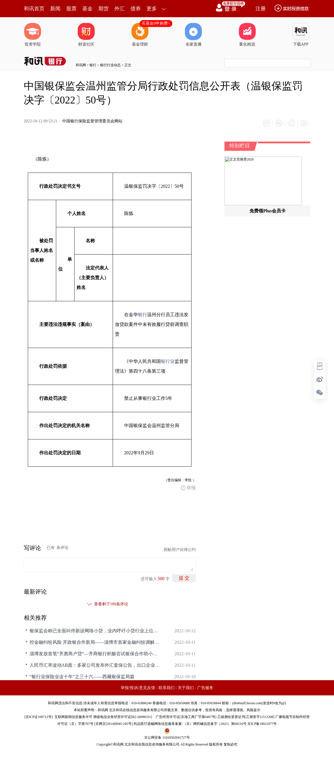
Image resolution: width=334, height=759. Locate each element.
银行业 (168, 361)
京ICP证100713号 (39, 717)
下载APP (300, 34)
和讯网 (81, 65)
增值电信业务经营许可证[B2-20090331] (122, 717)
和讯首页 (34, 8)
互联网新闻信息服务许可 (73, 717)
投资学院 (32, 34)
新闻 (55, 8)
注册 (260, 8)
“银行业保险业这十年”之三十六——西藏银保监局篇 (82, 676)
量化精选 (247, 34)
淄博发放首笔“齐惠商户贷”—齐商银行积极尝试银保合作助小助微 (95, 653)
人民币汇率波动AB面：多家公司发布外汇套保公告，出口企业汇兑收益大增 (95, 665)
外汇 (119, 8)
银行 (92, 65)
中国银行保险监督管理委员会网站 (92, 121)
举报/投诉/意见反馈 (138, 688)
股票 (71, 8)
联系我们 (167, 688)
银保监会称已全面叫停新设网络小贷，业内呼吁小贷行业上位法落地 (95, 630)
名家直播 (193, 34)
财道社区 (86, 34)
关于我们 (186, 688)
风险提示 (253, 710)
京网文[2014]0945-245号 (113, 724)
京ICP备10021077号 (262, 724)
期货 (103, 8)
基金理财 (140, 34)
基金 (87, 8)
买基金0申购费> (156, 23)
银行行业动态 (110, 65)
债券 (135, 8)
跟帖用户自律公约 (180, 549)
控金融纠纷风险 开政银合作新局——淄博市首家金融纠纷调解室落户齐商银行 (95, 642)
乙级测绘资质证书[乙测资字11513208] (246, 717)
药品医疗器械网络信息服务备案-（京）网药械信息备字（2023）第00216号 (190, 724)
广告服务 (205, 688)
